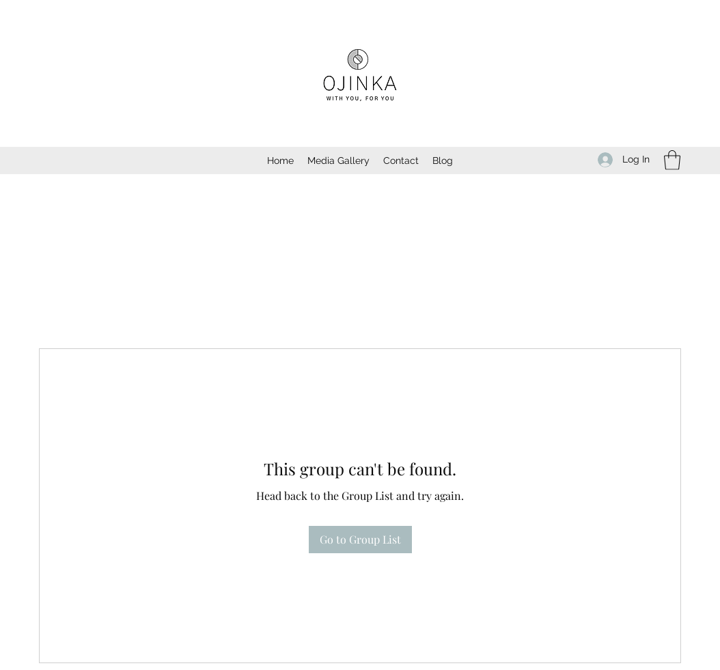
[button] (672, 160)
